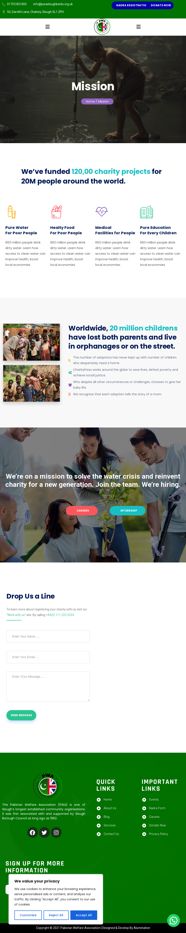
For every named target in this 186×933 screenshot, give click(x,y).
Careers (82, 510)
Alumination (142, 928)
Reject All (56, 915)
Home (90, 101)
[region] (56, 899)
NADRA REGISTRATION (132, 5)
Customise (28, 915)
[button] (47, 27)
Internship (128, 510)
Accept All (84, 915)
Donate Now (160, 5)
